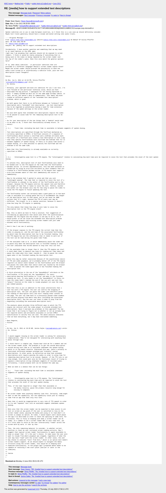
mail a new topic (45, 480)
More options (46, 13)
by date (38, 483)
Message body (26, 13)
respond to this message (28, 480)
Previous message (43, 15)
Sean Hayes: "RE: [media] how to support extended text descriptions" (47, 469)
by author (62, 483)
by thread (45, 483)
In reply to (55, 15)
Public (27, 4)
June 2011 (57, 4)
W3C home (8, 4)
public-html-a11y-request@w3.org (23, 40)
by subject (54, 483)
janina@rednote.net (53, 328)
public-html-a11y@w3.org (41, 4)
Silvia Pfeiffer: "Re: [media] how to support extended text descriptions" (50, 471)
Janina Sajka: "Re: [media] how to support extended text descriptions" (47, 476)
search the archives (39, 485)
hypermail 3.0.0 (33, 489)
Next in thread (65, 15)
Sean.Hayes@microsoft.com (32, 21)
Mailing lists (19, 4)
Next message (29, 15)
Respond (36, 13)
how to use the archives (22, 485)
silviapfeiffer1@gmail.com (29, 26)
